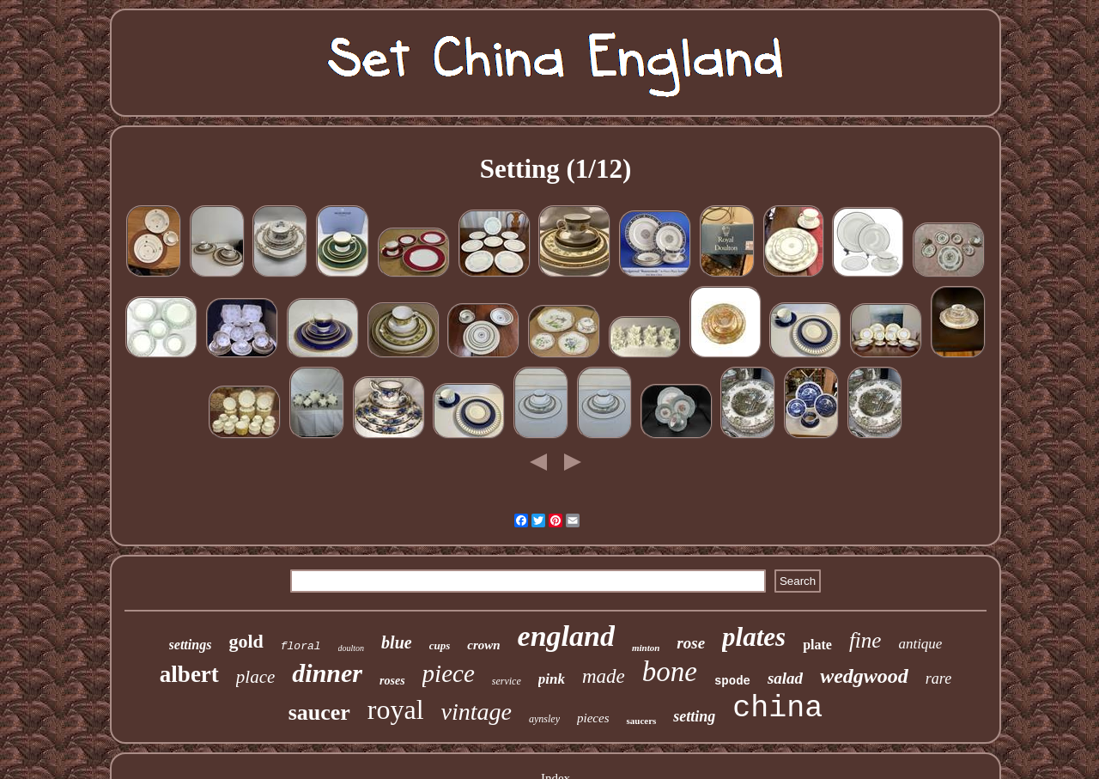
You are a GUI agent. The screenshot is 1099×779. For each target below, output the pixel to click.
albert (189, 674)
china (777, 708)
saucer (319, 712)
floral (301, 646)
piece (448, 673)
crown (483, 645)
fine (865, 640)
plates (754, 637)
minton (645, 647)
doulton (351, 648)
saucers (641, 720)
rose (691, 643)
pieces (593, 718)
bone (669, 671)
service (506, 681)
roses (392, 680)
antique (920, 644)
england (566, 636)
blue (396, 642)
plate (817, 644)
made (603, 676)
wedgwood (864, 676)
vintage (476, 711)
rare (938, 678)
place (255, 676)
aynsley (544, 719)
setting (694, 716)
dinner (327, 673)
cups (440, 645)
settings (190, 644)
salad (785, 678)
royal (395, 709)
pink (551, 679)
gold (245, 641)
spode (732, 681)
